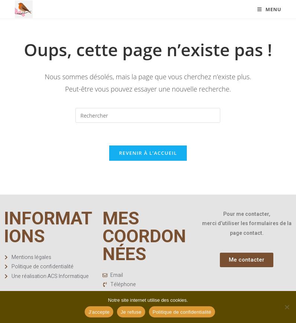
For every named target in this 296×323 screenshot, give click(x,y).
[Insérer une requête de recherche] (147, 115)
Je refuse (131, 312)
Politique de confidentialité (182, 312)
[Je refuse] (286, 307)
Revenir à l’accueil (148, 153)
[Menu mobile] (269, 9)
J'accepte (99, 312)
